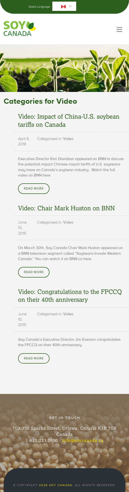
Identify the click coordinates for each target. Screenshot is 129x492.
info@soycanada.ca (82, 440)
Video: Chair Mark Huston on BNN (66, 208)
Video (68, 138)
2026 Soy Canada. (56, 485)
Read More (34, 188)
